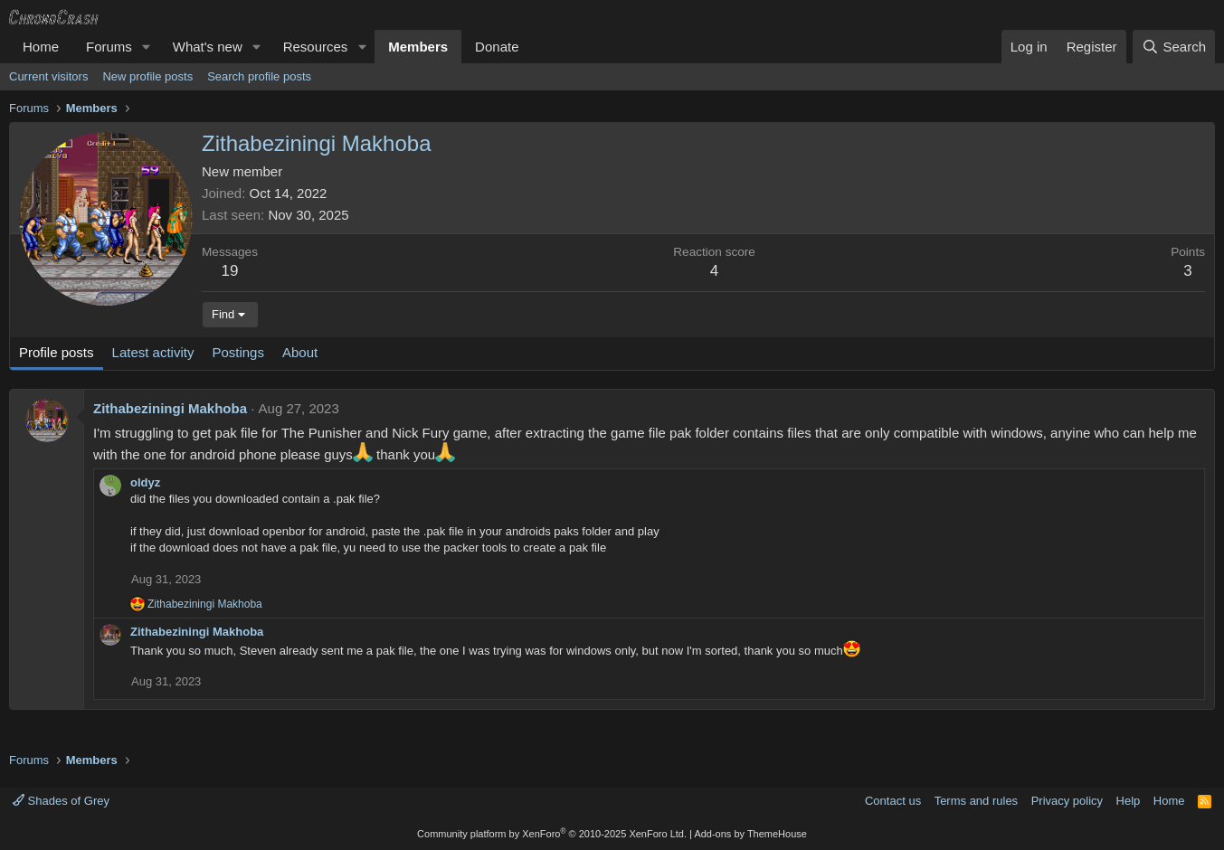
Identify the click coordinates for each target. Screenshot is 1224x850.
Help (1128, 801)
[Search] (1174, 46)
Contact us (893, 801)
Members (418, 46)
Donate (496, 46)
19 (230, 270)
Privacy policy (1067, 801)
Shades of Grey (61, 801)
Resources (315, 46)
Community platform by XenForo (552, 833)
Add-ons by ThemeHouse (750, 833)
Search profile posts (259, 76)
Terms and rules (976, 801)
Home (41, 46)
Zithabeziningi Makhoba (170, 408)
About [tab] (300, 352)
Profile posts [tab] (56, 352)
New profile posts (147, 76)
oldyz (145, 482)
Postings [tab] (238, 352)
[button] (146, 46)
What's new (207, 46)
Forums (109, 46)
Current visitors (48, 76)
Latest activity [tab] (153, 352)
